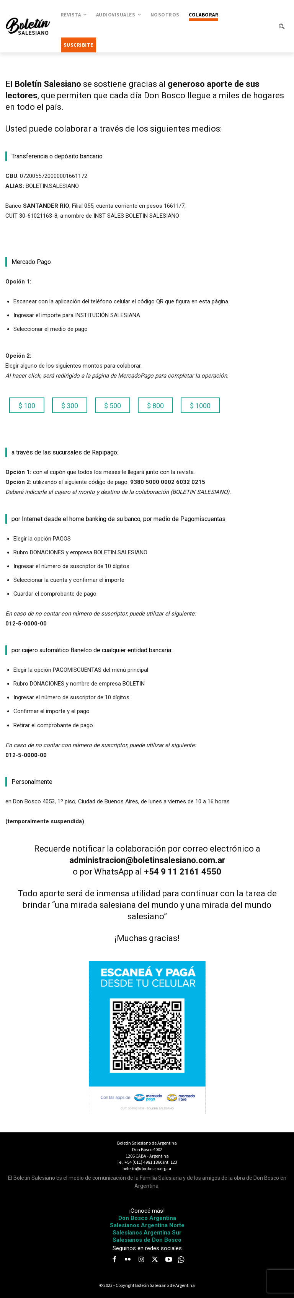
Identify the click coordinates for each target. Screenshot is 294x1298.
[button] (281, 26)
